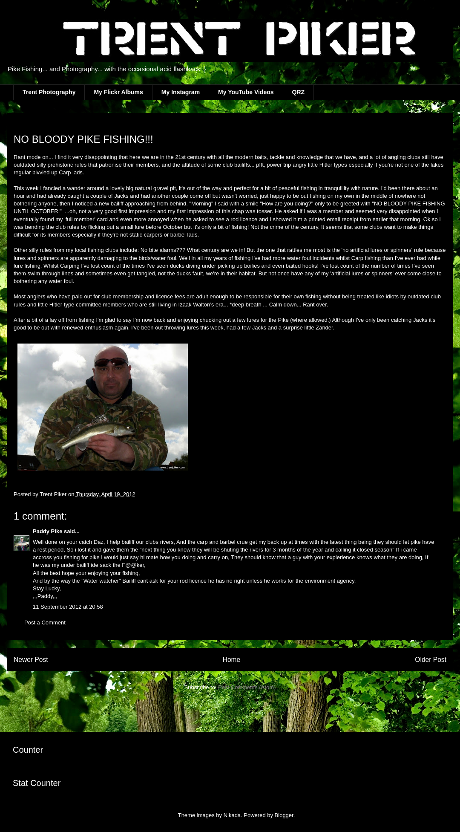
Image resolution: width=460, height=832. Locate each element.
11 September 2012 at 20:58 (68, 607)
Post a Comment (45, 622)
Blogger (284, 815)
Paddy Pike (47, 531)
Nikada (232, 815)
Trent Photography (49, 92)
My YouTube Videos (245, 92)
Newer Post (31, 659)
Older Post (430, 659)
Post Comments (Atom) (247, 687)
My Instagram (180, 92)
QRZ (298, 92)
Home (232, 659)
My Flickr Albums (118, 92)
